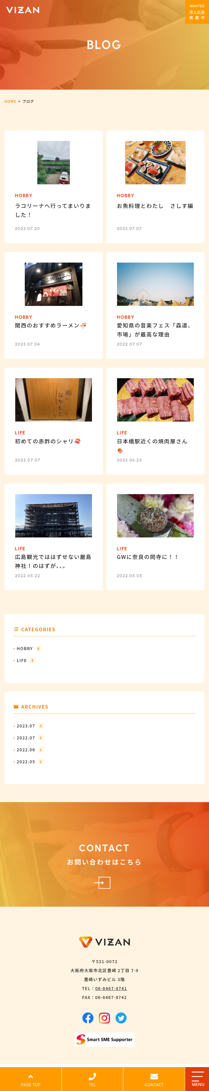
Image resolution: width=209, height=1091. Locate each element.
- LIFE (24, 660)
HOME (10, 101)
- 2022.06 (28, 750)
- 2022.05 (28, 761)
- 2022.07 (28, 738)
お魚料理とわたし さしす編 (155, 205)
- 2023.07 (28, 726)
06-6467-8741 (111, 988)
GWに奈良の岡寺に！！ (148, 556)
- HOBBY (27, 648)
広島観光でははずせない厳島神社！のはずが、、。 (53, 561)
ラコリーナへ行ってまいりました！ (53, 210)
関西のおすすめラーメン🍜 (51, 325)
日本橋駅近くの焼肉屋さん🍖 (152, 445)
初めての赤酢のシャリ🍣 (48, 441)
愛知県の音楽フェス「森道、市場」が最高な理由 (155, 329)
